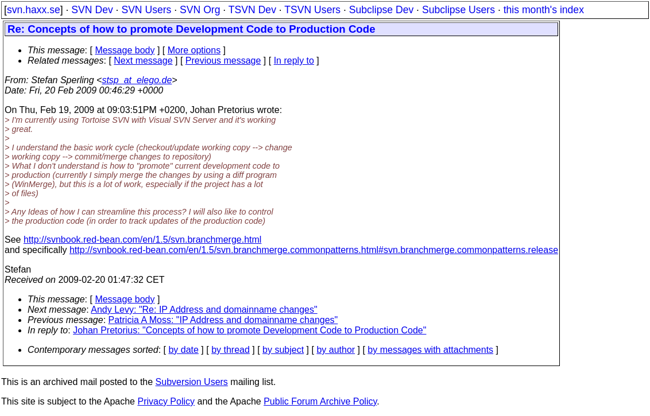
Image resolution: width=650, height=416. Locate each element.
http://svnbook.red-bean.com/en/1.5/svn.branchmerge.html (142, 239)
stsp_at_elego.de (137, 80)
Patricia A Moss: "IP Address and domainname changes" (223, 320)
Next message (143, 60)
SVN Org (200, 9)
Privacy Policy (166, 401)
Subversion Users (192, 382)
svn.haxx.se (33, 9)
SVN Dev (92, 9)
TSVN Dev (252, 9)
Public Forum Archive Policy (320, 401)
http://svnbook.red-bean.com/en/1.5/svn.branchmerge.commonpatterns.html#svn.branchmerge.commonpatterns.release (313, 250)
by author (335, 350)
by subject (283, 350)
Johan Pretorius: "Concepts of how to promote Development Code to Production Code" (249, 330)
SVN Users (146, 9)
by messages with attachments (430, 350)
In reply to (294, 60)
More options (194, 50)
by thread (230, 350)
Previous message (223, 60)
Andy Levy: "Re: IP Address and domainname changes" (204, 309)
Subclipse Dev (381, 9)
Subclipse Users (458, 9)
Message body (124, 50)
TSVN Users (312, 9)
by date (183, 350)
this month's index (544, 9)
